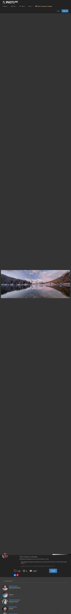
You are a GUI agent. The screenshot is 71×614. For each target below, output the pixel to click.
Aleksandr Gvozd (13, 586)
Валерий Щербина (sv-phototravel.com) (34, 559)
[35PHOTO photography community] (10, 2)
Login (58, 11)
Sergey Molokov (13, 607)
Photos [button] (5, 6)
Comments (8, 581)
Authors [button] (14, 6)
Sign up (65, 11)
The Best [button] (22, 6)
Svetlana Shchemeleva (14, 600)
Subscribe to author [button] (53, 571)
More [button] (30, 6)
